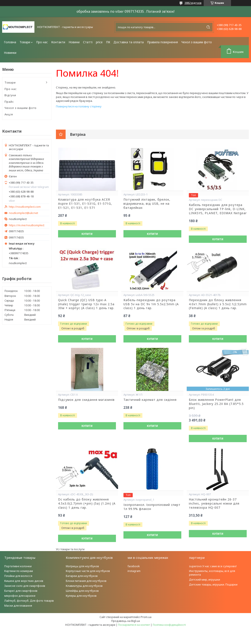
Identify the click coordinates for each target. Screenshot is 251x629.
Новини (74, 42)
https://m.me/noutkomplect (26, 225)
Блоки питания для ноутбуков (86, 581)
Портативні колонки (18, 566)
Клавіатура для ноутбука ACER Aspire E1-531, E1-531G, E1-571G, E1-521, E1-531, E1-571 (85, 204)
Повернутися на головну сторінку (79, 106)
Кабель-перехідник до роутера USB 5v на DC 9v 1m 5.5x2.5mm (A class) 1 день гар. (151, 304)
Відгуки (10, 95)
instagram (134, 571)
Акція (9, 114)
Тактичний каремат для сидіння (150, 400)
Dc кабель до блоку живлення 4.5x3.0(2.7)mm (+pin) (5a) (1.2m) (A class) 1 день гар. (86, 503)
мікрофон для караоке (19, 596)
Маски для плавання (18, 605)
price (99, 42)
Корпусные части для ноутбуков (88, 571)
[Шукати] (208, 27)
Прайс (9, 102)
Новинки (10, 53)
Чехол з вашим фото (196, 42)
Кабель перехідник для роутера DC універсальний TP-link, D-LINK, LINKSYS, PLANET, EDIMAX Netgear (218, 209)
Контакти (58, 42)
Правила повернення (162, 42)
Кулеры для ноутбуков (81, 596)
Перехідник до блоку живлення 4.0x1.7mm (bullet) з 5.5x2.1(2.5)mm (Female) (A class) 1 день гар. (218, 304)
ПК (108, 42)
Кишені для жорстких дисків (23, 581)
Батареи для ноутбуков (82, 576)
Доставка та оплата (129, 42)
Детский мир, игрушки (204, 579)
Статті (87, 42)
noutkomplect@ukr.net (23, 213)
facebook (134, 566)
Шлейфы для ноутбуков (82, 591)
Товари (25, 42)
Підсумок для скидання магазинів (86, 400)
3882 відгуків (193, 3)
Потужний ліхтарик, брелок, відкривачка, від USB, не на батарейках (146, 204)
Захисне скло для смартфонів (24, 586)
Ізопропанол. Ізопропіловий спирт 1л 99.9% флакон (151, 507)
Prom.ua (146, 617)
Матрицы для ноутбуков (82, 566)
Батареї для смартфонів (20, 591)
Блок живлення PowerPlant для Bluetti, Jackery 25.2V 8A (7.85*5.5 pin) (216, 404)
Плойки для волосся (18, 576)
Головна (10, 42)
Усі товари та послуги (70, 549)
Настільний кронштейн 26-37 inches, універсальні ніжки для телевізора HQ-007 (214, 503)
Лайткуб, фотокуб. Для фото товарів (29, 601)
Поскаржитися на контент (134, 625)
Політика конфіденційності (169, 625)
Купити (87, 234)
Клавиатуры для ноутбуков (84, 586)
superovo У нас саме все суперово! (213, 566)
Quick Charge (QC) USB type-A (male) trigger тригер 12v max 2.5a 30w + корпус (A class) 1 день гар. (86, 304)
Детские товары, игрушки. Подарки (213, 584)
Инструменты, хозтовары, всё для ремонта (212, 572)
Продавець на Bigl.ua (125, 621)
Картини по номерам (18, 571)
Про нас (42, 42)
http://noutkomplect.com (25, 207)
